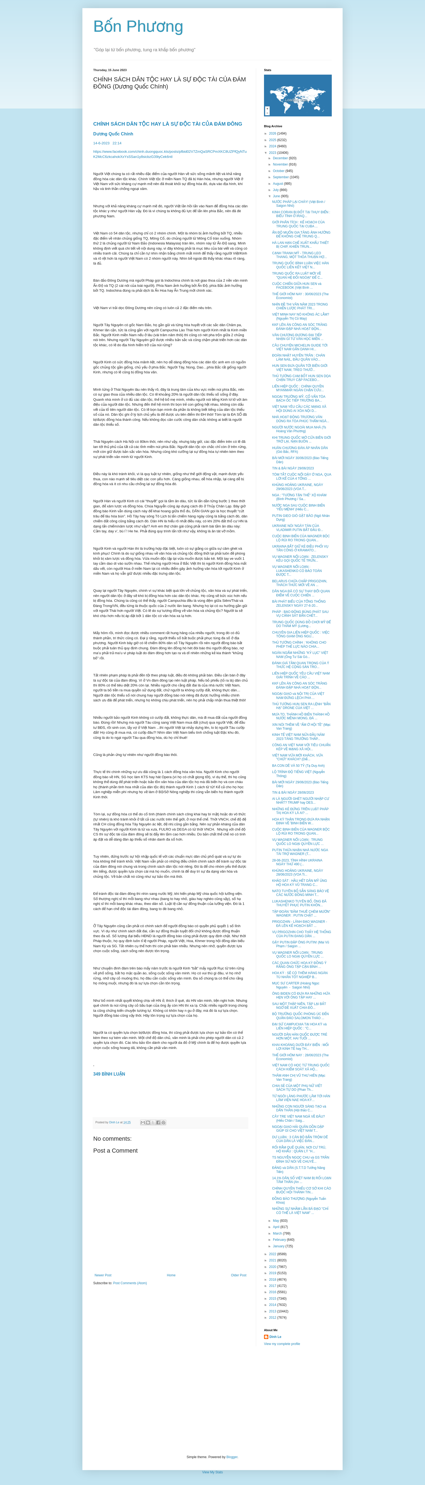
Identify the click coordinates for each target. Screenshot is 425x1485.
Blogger (231, 1457)
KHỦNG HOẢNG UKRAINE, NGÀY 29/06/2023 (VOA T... (297, 487)
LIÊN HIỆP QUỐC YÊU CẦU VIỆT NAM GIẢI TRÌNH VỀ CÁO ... (301, 675)
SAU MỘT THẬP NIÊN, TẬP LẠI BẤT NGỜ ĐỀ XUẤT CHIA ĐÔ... (299, 1006)
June (277, 196)
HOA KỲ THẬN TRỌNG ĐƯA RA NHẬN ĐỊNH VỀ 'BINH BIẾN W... (301, 821)
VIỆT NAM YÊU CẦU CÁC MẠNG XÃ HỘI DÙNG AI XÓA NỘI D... (299, 408)
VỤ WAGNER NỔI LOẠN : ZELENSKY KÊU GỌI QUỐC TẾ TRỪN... (300, 558)
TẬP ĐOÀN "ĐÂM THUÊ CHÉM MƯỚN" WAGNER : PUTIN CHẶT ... (301, 913)
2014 (273, 1305)
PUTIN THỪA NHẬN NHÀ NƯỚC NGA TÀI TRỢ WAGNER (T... (300, 852)
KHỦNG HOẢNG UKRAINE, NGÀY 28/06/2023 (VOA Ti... (297, 872)
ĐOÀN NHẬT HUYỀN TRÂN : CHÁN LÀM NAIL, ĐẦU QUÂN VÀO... (298, 357)
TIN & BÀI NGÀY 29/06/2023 (293, 468)
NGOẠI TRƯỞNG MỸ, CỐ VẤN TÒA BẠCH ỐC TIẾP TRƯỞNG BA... (298, 398)
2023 (273, 153)
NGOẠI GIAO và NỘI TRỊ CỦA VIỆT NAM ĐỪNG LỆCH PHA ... (298, 695)
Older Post (238, 1275)
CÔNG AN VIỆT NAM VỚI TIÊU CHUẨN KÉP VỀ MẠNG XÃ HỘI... (301, 747)
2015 (273, 1298)
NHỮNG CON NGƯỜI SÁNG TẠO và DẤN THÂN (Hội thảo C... (299, 1108)
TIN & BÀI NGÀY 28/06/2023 (293, 792)
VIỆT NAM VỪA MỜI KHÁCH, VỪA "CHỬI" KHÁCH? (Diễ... (297, 757)
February (280, 1240)
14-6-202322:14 (108, 143)
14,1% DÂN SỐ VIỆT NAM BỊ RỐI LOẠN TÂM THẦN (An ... (301, 1180)
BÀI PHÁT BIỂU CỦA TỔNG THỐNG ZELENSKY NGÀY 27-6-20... (299, 603)
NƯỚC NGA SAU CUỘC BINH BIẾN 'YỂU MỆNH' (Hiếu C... (298, 507)
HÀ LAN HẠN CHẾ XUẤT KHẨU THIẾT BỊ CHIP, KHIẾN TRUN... (300, 245)
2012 (273, 1317)
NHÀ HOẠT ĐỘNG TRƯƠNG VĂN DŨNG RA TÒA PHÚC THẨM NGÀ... (300, 419)
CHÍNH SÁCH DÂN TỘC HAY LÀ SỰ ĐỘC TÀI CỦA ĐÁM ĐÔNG (168, 124)
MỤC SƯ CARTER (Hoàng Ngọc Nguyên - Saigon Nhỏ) (295, 985)
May (276, 1221)
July (276, 190)
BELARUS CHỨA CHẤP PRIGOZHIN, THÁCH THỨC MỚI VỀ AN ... (299, 583)
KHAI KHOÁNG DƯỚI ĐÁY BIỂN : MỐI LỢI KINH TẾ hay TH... (300, 1047)
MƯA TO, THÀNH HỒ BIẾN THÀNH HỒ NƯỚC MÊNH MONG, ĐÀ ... (301, 716)
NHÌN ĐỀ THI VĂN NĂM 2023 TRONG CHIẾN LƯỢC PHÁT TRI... (300, 306)
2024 (273, 146)
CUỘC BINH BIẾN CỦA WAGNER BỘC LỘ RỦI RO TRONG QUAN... (301, 538)
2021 (273, 1260)
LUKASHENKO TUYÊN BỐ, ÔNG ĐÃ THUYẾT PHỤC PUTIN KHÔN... (299, 903)
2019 (273, 1273)
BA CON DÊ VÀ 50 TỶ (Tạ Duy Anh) (298, 766)
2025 (273, 140)
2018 (273, 1280)
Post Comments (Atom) (130, 1283)
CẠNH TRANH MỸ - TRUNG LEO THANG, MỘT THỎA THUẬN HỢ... (299, 255)
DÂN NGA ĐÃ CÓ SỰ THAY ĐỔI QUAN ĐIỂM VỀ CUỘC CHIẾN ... (301, 593)
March (278, 1233)
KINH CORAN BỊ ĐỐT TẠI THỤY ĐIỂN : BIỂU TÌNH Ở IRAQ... (301, 214)
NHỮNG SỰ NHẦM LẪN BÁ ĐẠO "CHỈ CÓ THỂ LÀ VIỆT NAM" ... (300, 1210)
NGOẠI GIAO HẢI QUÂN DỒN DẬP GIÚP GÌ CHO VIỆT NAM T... (298, 1129)
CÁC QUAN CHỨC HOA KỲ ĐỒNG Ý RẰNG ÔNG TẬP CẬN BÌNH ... (299, 965)
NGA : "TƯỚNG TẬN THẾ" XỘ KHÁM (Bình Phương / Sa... (299, 497)
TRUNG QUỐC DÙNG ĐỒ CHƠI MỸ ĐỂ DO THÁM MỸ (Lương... (301, 624)
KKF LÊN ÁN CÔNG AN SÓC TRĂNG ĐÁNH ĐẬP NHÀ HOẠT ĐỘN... (299, 326)
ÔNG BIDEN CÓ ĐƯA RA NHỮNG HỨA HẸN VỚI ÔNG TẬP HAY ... (301, 995)
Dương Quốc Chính (113, 134)
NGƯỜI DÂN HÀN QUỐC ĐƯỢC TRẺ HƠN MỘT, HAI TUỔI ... (299, 1036)
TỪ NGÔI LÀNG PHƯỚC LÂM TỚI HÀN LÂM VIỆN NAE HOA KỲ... (301, 1098)
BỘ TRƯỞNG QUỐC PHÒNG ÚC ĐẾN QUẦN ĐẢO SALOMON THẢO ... (300, 1016)
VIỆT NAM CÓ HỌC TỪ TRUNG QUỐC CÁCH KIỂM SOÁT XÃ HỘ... (301, 1067)
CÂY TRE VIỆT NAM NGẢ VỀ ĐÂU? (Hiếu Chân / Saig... (298, 1118)
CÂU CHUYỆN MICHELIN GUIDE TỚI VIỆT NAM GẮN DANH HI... (299, 347)
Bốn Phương (138, 26)
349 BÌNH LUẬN (110, 1074)
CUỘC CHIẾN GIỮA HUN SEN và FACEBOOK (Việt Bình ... (296, 286)
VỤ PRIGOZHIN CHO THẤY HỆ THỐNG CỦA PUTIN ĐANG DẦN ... (301, 934)
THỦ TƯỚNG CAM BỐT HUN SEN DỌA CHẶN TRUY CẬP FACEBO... (301, 378)
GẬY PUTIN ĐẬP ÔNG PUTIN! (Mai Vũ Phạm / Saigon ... (300, 944)
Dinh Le (114, 1122)
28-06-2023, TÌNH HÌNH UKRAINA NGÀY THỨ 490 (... (297, 862)
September (281, 177)
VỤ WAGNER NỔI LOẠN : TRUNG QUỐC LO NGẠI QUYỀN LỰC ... (298, 841)
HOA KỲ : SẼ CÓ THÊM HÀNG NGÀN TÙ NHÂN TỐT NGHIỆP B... (300, 975)
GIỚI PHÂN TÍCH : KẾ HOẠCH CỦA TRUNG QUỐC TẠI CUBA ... (298, 224)
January (279, 1246)
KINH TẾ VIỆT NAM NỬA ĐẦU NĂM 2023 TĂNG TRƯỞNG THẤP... (298, 736)
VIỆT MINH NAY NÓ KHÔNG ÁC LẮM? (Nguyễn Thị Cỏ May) (300, 316)
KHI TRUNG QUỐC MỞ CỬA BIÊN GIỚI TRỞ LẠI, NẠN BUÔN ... (301, 439)
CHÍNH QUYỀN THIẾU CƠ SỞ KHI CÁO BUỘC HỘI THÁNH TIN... (301, 1190)
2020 (273, 1267)
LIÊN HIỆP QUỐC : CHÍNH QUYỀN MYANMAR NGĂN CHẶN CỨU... (298, 388)
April (276, 1227)
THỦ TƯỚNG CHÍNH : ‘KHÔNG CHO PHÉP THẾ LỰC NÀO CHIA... (299, 644)
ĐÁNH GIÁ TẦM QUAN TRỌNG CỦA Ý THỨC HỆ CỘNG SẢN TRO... (300, 665)
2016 (273, 1292)
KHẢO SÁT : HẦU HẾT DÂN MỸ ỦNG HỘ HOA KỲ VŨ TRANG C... (299, 882)
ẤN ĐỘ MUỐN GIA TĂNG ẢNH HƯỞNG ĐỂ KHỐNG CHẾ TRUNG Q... (301, 234)
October (279, 171)
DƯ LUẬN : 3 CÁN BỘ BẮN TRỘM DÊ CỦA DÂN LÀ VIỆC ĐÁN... (300, 1139)
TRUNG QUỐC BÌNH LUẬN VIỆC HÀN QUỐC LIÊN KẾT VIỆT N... (300, 265)
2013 (273, 1311)
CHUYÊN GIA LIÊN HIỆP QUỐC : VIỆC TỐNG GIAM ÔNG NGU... (301, 634)
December (281, 158)
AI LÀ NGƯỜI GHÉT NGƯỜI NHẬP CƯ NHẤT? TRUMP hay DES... (300, 800)
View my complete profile (282, 1344)
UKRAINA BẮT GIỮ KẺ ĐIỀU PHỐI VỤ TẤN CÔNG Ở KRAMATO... (300, 548)
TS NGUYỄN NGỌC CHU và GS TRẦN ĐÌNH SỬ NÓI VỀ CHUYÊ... (300, 1159)
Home (171, 1275)
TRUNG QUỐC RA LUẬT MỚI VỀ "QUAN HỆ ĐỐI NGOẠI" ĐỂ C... (297, 275)
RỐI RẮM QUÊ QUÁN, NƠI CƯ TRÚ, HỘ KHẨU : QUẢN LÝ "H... (299, 1149)
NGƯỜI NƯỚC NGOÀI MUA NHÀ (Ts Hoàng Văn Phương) (299, 429)
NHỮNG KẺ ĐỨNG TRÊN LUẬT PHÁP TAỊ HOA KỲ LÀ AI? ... (300, 811)
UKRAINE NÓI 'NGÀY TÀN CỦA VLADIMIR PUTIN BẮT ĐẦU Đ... (297, 528)
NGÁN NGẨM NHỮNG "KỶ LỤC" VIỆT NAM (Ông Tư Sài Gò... (300, 655)
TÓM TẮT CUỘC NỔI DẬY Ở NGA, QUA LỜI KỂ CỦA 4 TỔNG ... (301, 476)
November (281, 164)
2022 (273, 1254)
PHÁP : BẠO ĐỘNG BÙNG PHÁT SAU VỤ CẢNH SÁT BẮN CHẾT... (300, 614)
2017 (273, 1286)
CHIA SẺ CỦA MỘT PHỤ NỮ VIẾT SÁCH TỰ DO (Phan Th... (297, 1088)
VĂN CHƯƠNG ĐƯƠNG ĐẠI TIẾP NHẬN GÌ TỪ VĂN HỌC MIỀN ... (297, 337)
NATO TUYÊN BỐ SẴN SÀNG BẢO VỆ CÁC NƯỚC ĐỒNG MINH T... (300, 893)
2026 (273, 133)
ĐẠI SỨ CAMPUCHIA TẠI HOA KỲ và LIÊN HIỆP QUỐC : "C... (299, 1026)
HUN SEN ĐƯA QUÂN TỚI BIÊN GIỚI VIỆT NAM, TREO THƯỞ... (299, 367)
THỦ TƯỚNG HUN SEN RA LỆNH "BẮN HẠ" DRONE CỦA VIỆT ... (301, 706)
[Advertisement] (212, 1401)
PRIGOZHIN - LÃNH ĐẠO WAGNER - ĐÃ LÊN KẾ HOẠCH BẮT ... (299, 923)
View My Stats (212, 1472)
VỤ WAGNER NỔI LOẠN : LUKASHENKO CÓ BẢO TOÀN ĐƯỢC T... (297, 571)
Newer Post (103, 1275)
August (278, 184)
